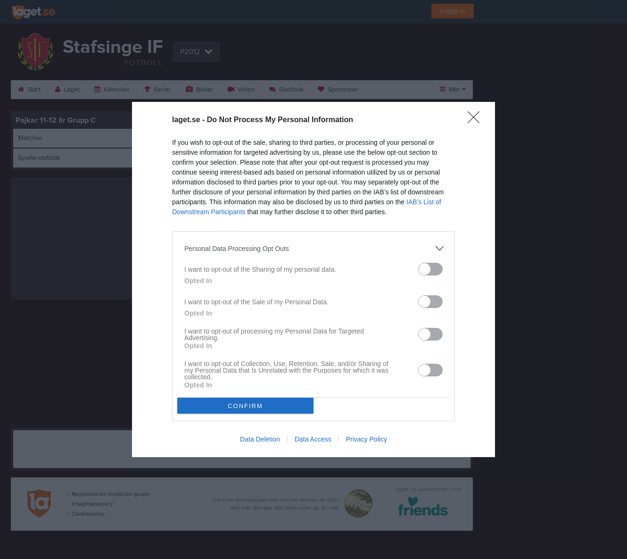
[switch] (430, 269)
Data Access (313, 439)
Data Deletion (260, 439)
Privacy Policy (366, 439)
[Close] (477, 120)
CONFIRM (245, 405)
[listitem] (313, 248)
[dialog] (313, 279)
